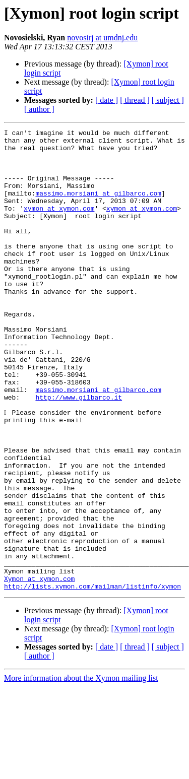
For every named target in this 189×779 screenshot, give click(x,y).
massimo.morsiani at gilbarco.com (98, 206)
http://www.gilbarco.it (78, 451)
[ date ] (106, 100)
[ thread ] (135, 100)
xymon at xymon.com (59, 224)
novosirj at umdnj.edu (102, 37)
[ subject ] (168, 100)
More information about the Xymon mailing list (81, 770)
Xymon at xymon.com (39, 669)
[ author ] (39, 109)
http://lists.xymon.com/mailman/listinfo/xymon (92, 678)
